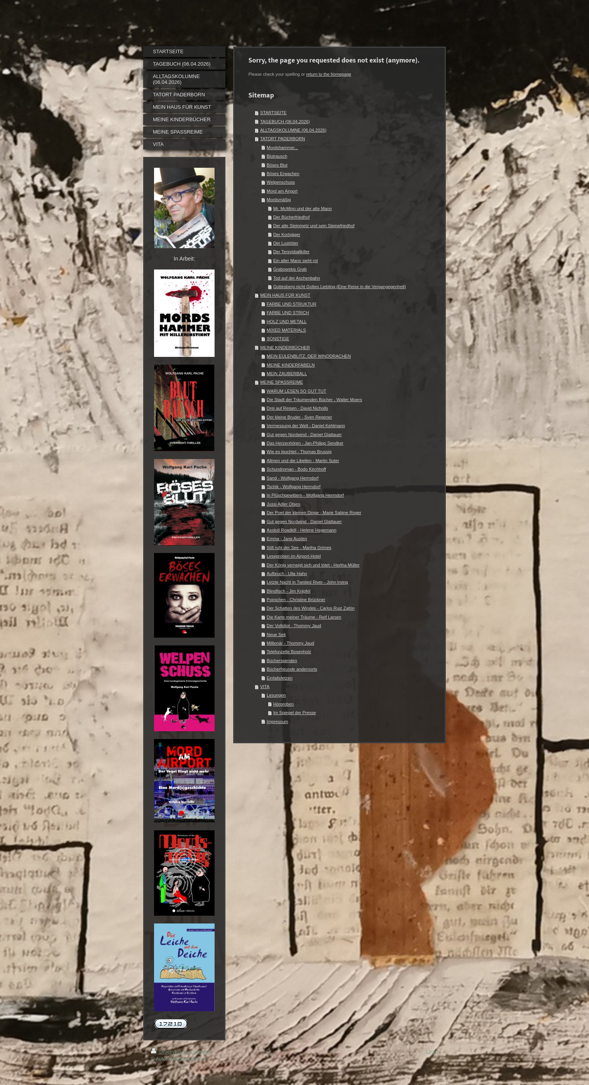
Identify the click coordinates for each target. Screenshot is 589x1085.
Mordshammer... (282, 147)
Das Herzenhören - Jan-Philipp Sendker (305, 443)
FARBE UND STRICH (288, 312)
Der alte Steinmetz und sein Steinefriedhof (314, 225)
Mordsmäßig (279, 199)
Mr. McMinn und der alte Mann (302, 208)
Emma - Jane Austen (287, 538)
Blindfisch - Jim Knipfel (288, 591)
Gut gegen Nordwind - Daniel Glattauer (304, 434)
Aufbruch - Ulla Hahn (287, 573)
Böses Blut (277, 165)
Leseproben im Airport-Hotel (293, 556)
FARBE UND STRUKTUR (291, 304)
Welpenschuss (281, 182)
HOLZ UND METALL (287, 321)
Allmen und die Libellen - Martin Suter (303, 460)
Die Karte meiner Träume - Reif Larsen (304, 617)
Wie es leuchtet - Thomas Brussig (299, 451)
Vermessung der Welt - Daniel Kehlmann (306, 425)
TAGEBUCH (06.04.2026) (285, 121)
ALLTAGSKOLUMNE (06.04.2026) (293, 130)
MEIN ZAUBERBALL (287, 373)
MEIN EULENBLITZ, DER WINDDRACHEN (309, 356)
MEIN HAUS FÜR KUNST (285, 295)
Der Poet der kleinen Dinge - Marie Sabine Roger (314, 512)
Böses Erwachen (283, 173)
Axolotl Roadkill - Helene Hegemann (301, 530)
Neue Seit (276, 634)
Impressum (277, 721)
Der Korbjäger (286, 234)
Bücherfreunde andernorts (292, 669)
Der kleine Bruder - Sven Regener (299, 417)
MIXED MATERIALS (286, 330)
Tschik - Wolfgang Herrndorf (293, 486)
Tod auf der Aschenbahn (296, 278)
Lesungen (276, 695)
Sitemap (201, 1052)
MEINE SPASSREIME (281, 382)
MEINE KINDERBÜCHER (285, 347)
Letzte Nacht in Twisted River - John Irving (307, 582)
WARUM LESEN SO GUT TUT (296, 391)
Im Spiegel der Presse (294, 712)
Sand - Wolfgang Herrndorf (293, 478)
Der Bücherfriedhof (291, 217)
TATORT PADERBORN (282, 138)
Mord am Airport (282, 191)
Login (432, 1051)
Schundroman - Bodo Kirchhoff (296, 469)
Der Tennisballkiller (291, 251)
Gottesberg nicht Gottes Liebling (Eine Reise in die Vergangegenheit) (339, 286)
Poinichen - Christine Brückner (296, 599)
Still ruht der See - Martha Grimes (299, 547)
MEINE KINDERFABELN (291, 365)
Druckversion (170, 1052)
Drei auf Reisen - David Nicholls (297, 408)
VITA (265, 686)
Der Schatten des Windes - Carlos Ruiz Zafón (310, 608)
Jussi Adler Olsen (283, 504)
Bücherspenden (282, 660)
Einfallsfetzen (280, 678)
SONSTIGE (278, 338)
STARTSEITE (273, 112)
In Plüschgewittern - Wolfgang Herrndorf (305, 495)
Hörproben (283, 704)
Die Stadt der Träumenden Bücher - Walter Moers (314, 399)
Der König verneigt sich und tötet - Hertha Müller (313, 565)
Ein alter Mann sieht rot (295, 260)
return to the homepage (328, 74)
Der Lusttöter (285, 243)
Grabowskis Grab (290, 269)
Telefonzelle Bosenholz (289, 651)
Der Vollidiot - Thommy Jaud (294, 625)
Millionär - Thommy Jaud (290, 643)
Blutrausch (277, 156)
